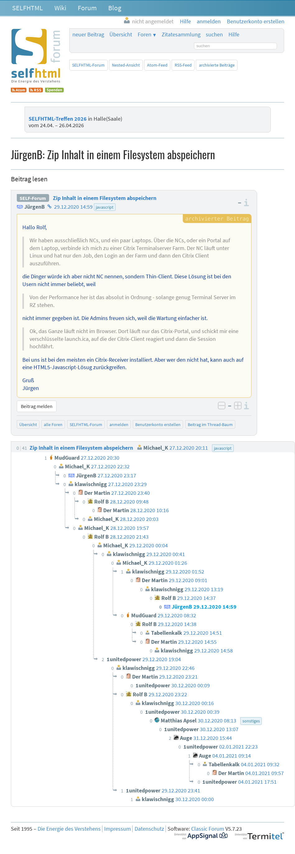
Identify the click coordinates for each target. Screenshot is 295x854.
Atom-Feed (157, 65)
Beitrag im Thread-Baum (210, 424)
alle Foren (53, 424)
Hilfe (233, 34)
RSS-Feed (183, 65)
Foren (144, 34)
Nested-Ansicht (126, 65)
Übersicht (120, 34)
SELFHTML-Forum (88, 65)
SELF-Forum (33, 198)
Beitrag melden (37, 406)
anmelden (118, 424)
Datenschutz (149, 828)
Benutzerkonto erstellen (158, 424)
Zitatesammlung (181, 34)
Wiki (60, 7)
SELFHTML (27, 7)
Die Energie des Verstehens (69, 828)
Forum (87, 7)
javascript (104, 207)
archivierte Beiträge (217, 65)
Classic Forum (207, 828)
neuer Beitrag (88, 34)
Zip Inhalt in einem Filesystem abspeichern (104, 198)
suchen (214, 34)
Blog (114, 7)
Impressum (117, 828)
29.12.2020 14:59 (73, 206)
